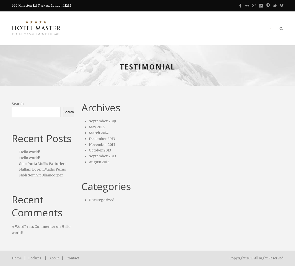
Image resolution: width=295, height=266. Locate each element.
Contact (73, 258)
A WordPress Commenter (33, 226)
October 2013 (100, 150)
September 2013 (102, 156)
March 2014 (98, 133)
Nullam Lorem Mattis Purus (42, 169)
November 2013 (102, 144)
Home (17, 258)
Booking (35, 258)
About (54, 258)
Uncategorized (101, 200)
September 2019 (102, 121)
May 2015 (97, 127)
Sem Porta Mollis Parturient (43, 164)
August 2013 (99, 162)
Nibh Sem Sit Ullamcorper (41, 175)
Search (18, 104)
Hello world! (29, 152)
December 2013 (102, 139)
